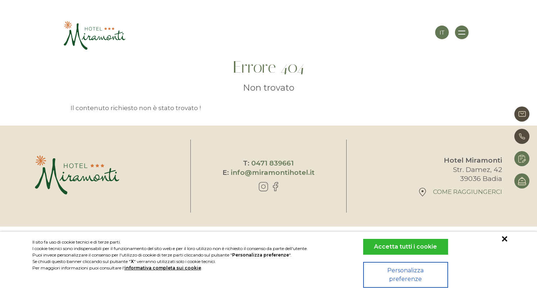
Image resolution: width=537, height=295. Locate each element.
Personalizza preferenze (405, 274)
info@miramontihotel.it (273, 172)
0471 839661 (272, 163)
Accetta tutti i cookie (405, 246)
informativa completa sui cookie (163, 268)
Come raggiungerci (460, 192)
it (442, 32)
